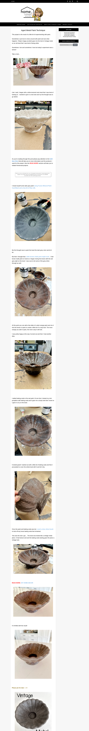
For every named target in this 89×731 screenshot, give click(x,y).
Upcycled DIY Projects (34, 24)
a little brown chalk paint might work (37, 256)
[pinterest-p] (72, 1)
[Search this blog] (66, 45)
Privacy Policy (67, 24)
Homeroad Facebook (69, 32)
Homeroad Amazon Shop (69, 36)
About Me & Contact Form (52, 24)
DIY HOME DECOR (22, 583)
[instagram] (70, 1)
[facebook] (67, 1)
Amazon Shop (21, 24)
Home (13, 1)
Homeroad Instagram (69, 35)
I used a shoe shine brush (45, 529)
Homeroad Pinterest (69, 34)
